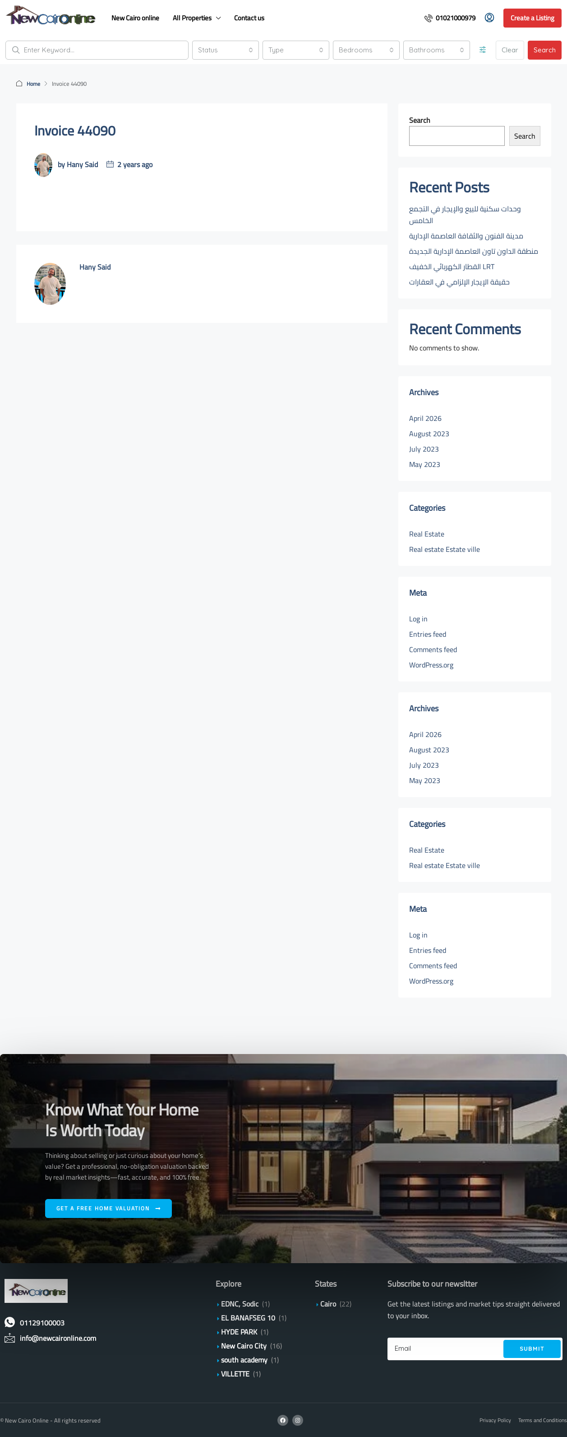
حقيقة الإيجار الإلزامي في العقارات (459, 281)
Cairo (328, 1303)
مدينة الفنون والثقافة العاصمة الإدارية (466, 235)
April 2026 (425, 418)
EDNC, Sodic (239, 1303)
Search (545, 50)
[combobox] (225, 50)
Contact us (249, 17)
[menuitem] (450, 18)
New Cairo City (244, 1345)
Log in (418, 618)
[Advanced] (483, 50)
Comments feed (433, 649)
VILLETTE (235, 1373)
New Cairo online (135, 17)
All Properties (192, 17)
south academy (244, 1359)
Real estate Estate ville (444, 549)
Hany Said (82, 164)
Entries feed (427, 633)
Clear (510, 50)
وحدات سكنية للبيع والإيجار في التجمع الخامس (465, 214)
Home (34, 83)
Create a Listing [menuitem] (532, 17)
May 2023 (424, 464)
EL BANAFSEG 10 (248, 1317)
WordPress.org (431, 664)
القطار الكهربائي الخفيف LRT (451, 266)
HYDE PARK (239, 1331)
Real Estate (426, 533)
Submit (532, 1348)
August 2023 (429, 433)
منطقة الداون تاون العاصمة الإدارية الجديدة (474, 251)
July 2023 (424, 448)
